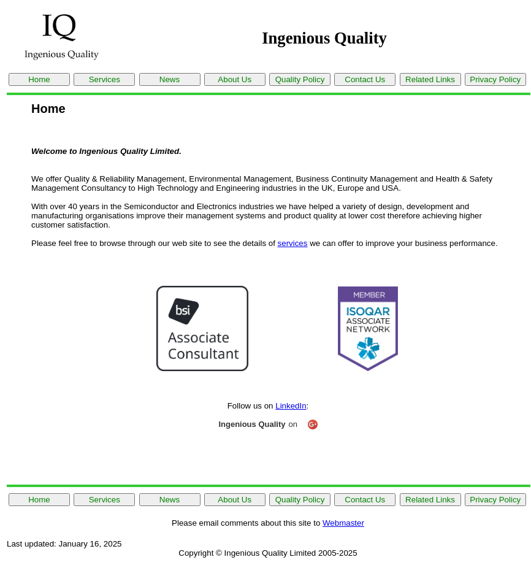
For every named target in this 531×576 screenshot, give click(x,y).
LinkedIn (290, 405)
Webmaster (343, 523)
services (293, 243)
